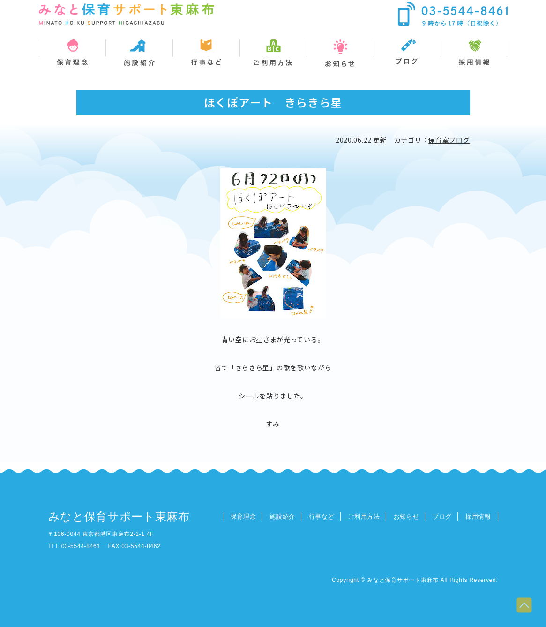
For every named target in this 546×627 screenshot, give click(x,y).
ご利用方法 (364, 516)
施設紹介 (282, 516)
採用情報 (478, 516)
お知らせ (406, 516)
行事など (322, 516)
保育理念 (243, 516)
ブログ (442, 516)
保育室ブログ (449, 140)
